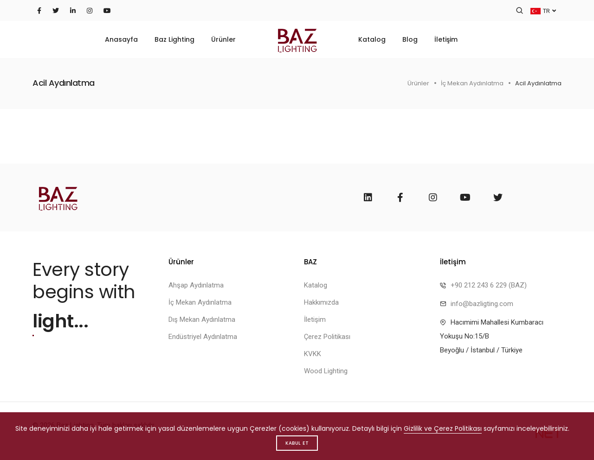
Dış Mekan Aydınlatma (201, 319)
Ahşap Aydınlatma (196, 285)
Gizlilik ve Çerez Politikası (443, 428)
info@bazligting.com (482, 304)
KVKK (312, 354)
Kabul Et (297, 443)
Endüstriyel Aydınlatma (202, 336)
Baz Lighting (174, 39)
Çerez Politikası (327, 336)
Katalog (372, 39)
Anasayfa (121, 39)
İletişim (446, 39)
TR (543, 10)
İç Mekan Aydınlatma (472, 83)
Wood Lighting (326, 371)
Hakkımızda (321, 302)
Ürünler (223, 39)
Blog (410, 39)
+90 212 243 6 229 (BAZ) (489, 285)
